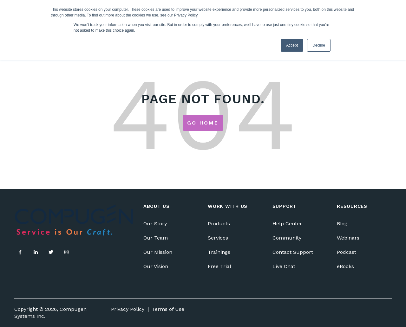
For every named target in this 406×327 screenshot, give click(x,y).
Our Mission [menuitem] (157, 252)
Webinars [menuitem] (348, 238)
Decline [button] (318, 45)
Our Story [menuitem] (155, 224)
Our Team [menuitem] (155, 238)
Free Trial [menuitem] (219, 266)
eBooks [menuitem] (345, 266)
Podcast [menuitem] (346, 252)
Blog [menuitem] (342, 224)
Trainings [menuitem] (219, 252)
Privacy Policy (127, 309)
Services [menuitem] (218, 238)
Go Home (203, 123)
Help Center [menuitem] (287, 224)
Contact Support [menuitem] (292, 252)
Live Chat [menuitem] (283, 266)
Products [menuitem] (219, 224)
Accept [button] (292, 45)
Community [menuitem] (286, 238)
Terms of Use (168, 309)
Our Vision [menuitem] (155, 266)
